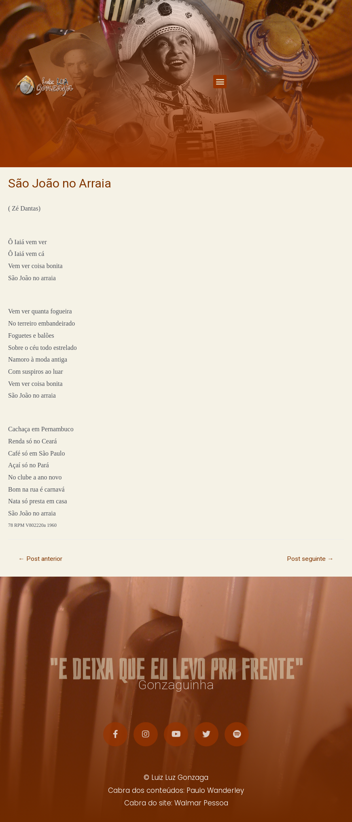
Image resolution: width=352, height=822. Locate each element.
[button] (220, 82)
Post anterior (40, 558)
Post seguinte (310, 558)
